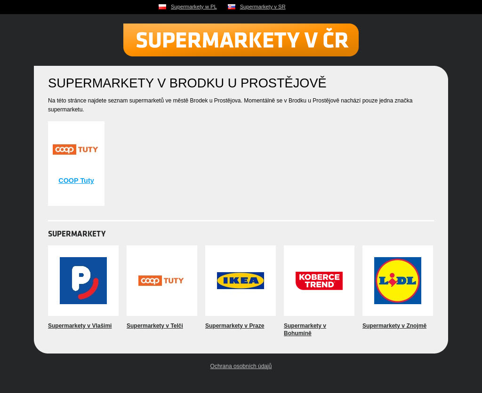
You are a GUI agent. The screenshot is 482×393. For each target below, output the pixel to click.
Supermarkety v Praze (234, 325)
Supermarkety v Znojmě (394, 325)
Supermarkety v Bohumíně (305, 329)
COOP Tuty (76, 180)
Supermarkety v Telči (155, 325)
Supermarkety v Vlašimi (80, 325)
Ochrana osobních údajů (241, 366)
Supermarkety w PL (194, 6)
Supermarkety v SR (263, 6)
